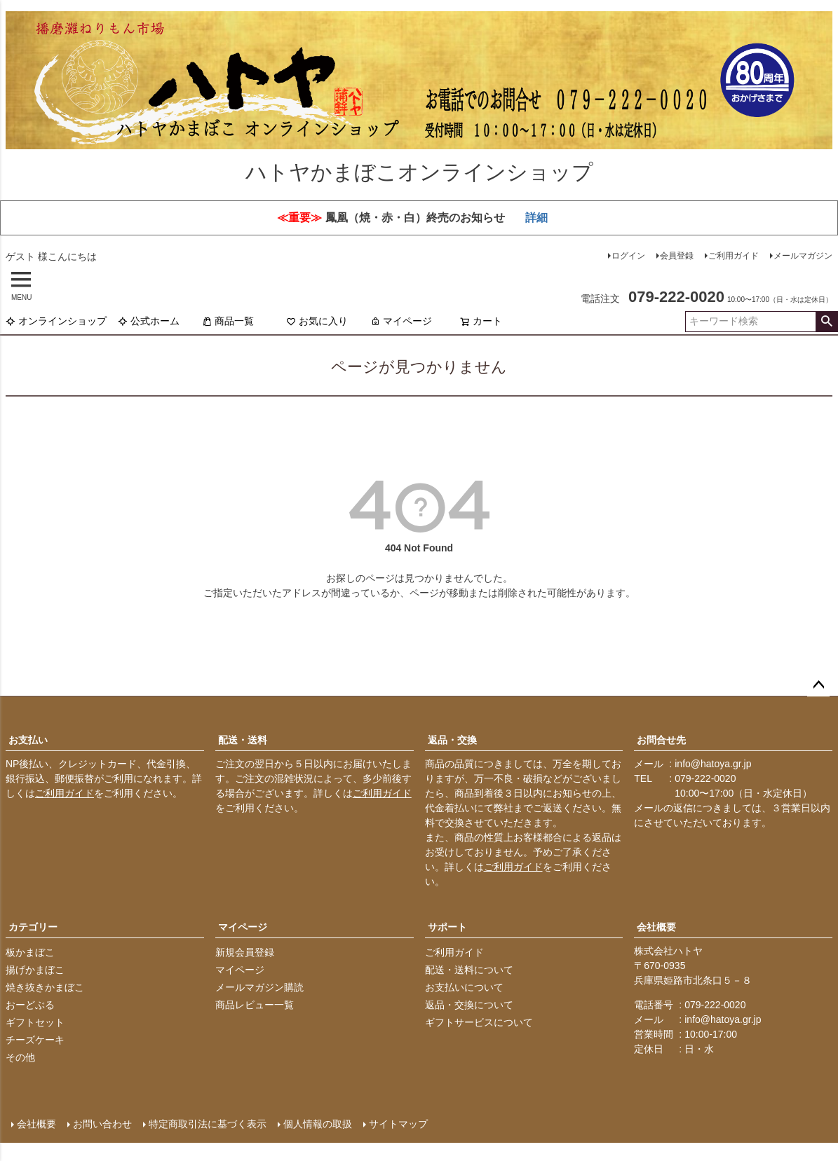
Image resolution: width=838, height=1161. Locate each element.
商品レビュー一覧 (254, 1004)
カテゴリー (33, 927)
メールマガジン (802, 256)
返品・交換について (469, 1004)
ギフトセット (35, 1022)
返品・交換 (452, 740)
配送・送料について (469, 969)
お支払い (28, 740)
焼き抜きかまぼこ (45, 987)
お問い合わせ (102, 1123)
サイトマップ (398, 1123)
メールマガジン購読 (259, 987)
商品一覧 (228, 321)
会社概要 (656, 927)
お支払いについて (464, 987)
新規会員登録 (244, 952)
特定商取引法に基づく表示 (207, 1123)
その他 (20, 1057)
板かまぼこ (30, 952)
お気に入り (317, 321)
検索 (826, 321)
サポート (447, 927)
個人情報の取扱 (317, 1123)
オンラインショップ (56, 321)
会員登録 (677, 256)
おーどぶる (30, 1004)
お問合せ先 (661, 740)
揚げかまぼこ (35, 969)
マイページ (401, 321)
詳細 (536, 218)
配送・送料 (242, 740)
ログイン (628, 256)
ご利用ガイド (733, 256)
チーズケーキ (35, 1039)
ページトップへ (818, 685)
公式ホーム (149, 321)
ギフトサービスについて (479, 1022)
